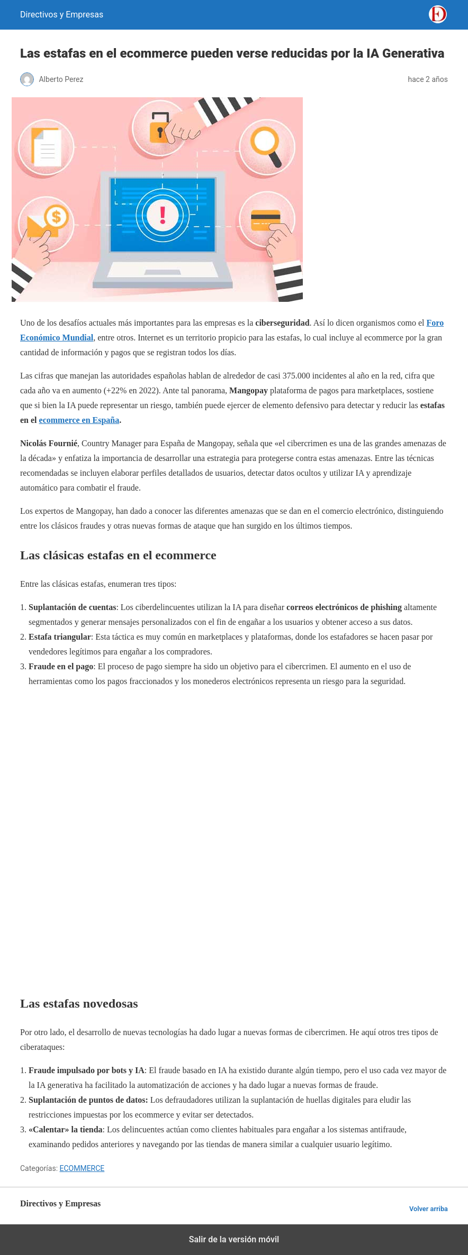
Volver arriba (428, 1209)
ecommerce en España (79, 420)
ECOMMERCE (82, 1168)
